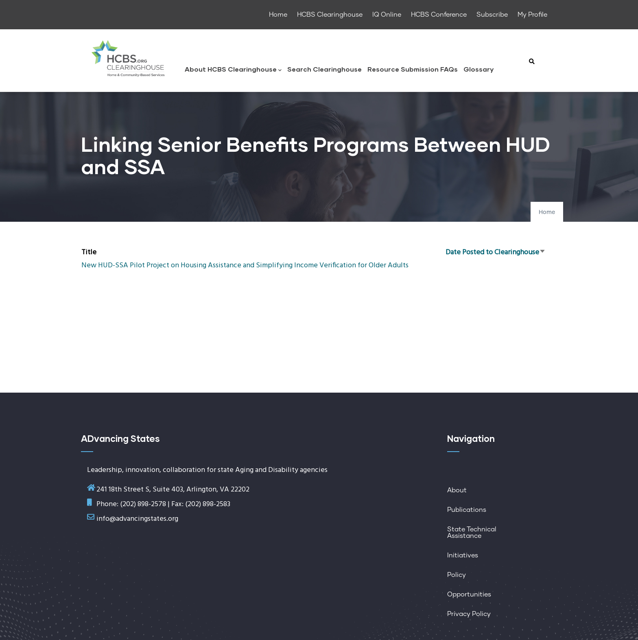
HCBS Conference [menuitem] (439, 14)
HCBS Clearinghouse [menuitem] (330, 14)
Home (547, 212)
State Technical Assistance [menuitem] (471, 532)
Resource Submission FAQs (412, 69)
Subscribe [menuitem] (492, 14)
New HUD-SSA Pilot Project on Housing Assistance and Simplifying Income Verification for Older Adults (245, 265)
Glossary (478, 69)
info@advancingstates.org (137, 519)
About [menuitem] (457, 490)
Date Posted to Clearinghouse (496, 252)
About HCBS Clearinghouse (233, 69)
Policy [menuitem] (456, 575)
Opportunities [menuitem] (469, 594)
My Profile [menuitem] (532, 14)
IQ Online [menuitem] (386, 14)
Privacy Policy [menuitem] (469, 614)
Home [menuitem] (278, 14)
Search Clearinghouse (324, 69)
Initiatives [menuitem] (462, 555)
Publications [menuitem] (466, 510)
